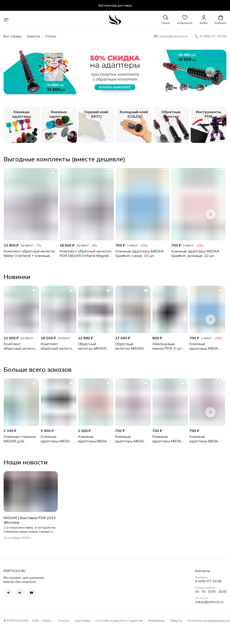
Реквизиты (156, 621)
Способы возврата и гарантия (119, 621)
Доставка (82, 621)
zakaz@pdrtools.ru (209, 602)
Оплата (63, 621)
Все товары (13, 36)
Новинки (17, 276)
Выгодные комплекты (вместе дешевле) (64, 159)
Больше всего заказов (38, 369)
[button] (184, 20)
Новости (33, 36)
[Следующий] (210, 72)
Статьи (50, 36)
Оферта (176, 621)
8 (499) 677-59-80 (208, 581)
